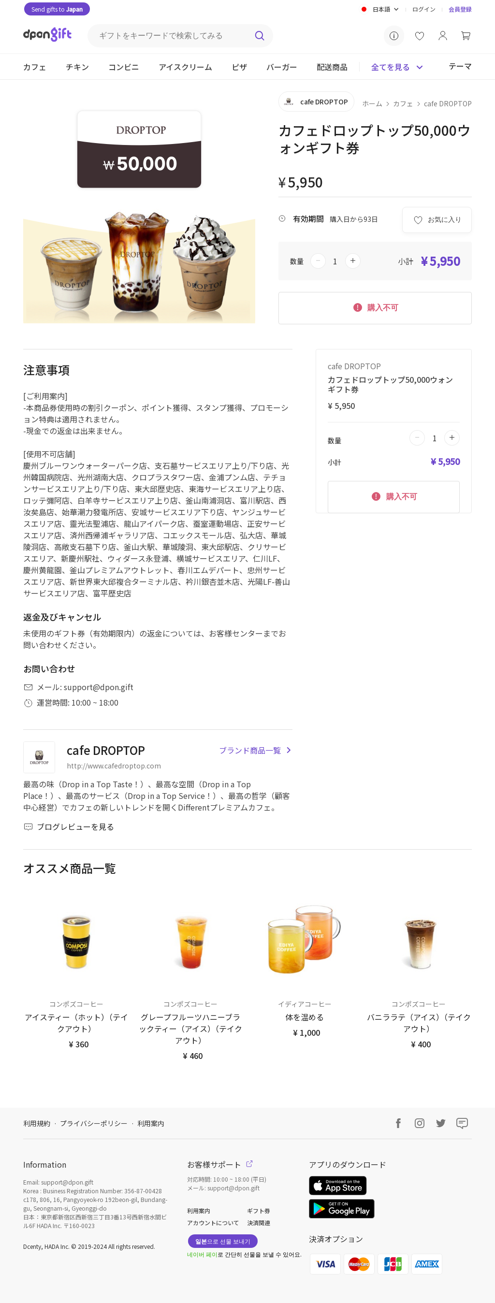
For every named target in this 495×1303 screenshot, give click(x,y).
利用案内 (150, 1123)
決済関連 (258, 1222)
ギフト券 (258, 1210)
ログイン (424, 9)
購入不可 (375, 307)
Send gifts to (57, 9)
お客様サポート (220, 1164)
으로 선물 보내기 (222, 1241)
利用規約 (36, 1123)
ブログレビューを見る (68, 826)
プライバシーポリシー (94, 1123)
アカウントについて (213, 1222)
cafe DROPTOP (448, 103)
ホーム (372, 103)
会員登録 (460, 9)
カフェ (403, 103)
